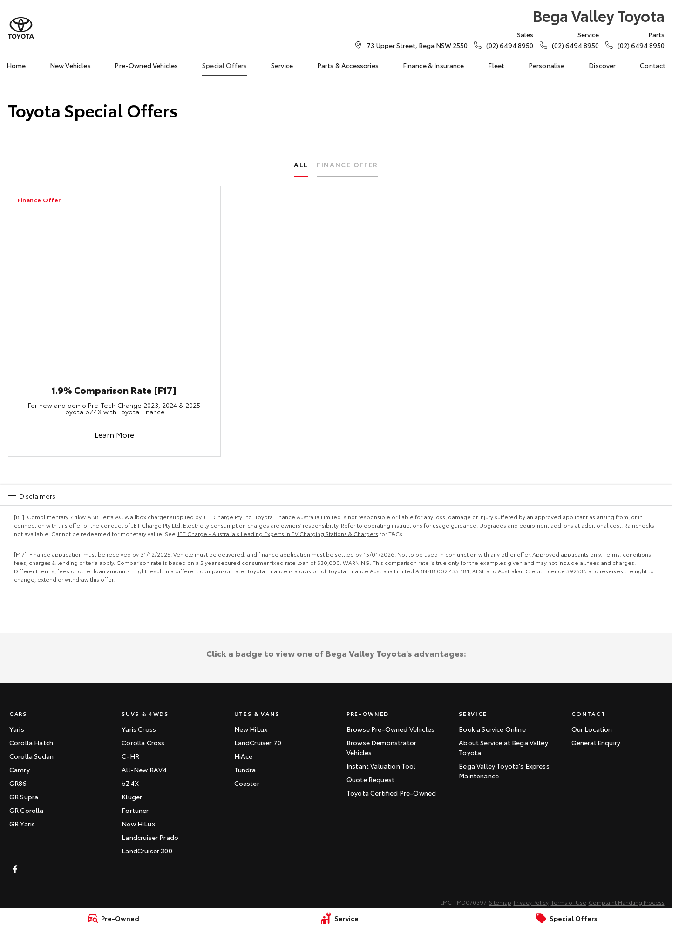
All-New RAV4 (144, 769)
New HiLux (138, 823)
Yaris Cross (139, 729)
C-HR (130, 756)
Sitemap (500, 902)
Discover (602, 65)
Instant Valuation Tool (381, 765)
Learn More (114, 434)
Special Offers (224, 65)
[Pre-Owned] (113, 918)
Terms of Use (568, 902)
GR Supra (23, 796)
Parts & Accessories (348, 65)
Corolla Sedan (31, 756)
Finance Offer (347, 164)
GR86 (18, 783)
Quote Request (370, 779)
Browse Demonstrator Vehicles (381, 747)
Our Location (591, 729)
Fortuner (135, 810)
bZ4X (130, 783)
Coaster (246, 783)
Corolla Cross (143, 742)
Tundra (245, 769)
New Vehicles (70, 65)
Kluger (132, 796)
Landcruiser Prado (150, 837)
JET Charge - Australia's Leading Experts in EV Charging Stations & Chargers (277, 533)
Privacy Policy (531, 902)
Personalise (547, 65)
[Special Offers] (566, 918)
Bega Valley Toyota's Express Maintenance (504, 770)
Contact (652, 65)
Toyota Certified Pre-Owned (391, 792)
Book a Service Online (492, 729)
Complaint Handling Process (627, 902)
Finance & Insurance (433, 65)
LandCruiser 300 (147, 850)
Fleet (496, 65)
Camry (19, 769)
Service (282, 65)
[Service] (339, 918)
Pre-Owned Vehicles (146, 65)
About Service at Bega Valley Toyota (503, 747)
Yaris (16, 729)
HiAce (243, 756)
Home (16, 65)
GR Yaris (22, 823)
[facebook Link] (15, 869)
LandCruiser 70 (257, 742)
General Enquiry (595, 742)
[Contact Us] (417, 45)
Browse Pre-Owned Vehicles (390, 729)
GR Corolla (26, 810)
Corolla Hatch (31, 742)
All (301, 164)
